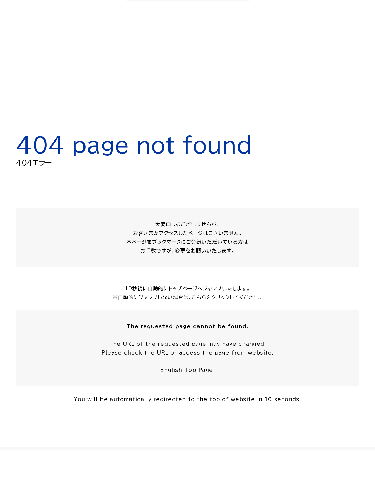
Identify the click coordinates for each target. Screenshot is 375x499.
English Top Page (187, 370)
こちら (199, 297)
